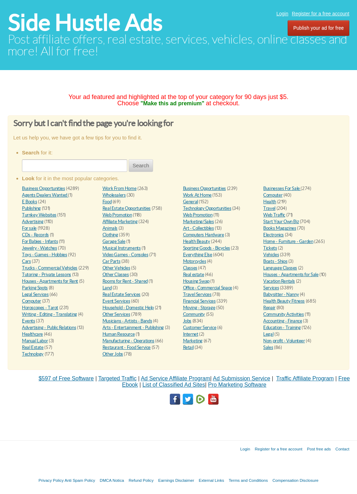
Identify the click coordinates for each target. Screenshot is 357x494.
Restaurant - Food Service (126, 347)
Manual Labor (35, 340)
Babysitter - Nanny (281, 294)
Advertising (33, 221)
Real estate (193, 274)
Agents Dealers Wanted (45, 195)
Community (194, 314)
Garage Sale (114, 241)
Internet (190, 334)
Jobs (187, 321)
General (190, 201)
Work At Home (197, 195)
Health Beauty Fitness (284, 301)
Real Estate (33, 347)
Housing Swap (196, 281)
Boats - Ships (275, 261)
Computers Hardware (203, 234)
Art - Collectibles (198, 228)
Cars (26, 261)
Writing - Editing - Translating (49, 314)
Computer (272, 195)
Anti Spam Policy (79, 480)
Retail (188, 347)
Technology (33, 354)
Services (271, 287)
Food (107, 201)
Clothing (110, 234)
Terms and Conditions (248, 480)
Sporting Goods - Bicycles (206, 248)
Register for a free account (320, 13)
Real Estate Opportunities (126, 208)
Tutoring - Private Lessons (46, 274)
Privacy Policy (50, 480)
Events (28, 321)
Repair (269, 307)
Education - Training (282, 327)
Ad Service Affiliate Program (175, 378)
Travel (269, 208)
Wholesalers (114, 195)
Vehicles (271, 254)
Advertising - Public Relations (49, 327)
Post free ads (319, 449)
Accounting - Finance (282, 321)
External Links (211, 480)
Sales (268, 347)
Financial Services (199, 301)
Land (107, 287)
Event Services (116, 301)
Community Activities (283, 314)
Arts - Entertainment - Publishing (133, 327)
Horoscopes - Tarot (40, 307)
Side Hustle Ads (85, 23)
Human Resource (118, 334)
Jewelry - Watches (39, 248)
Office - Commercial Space (207, 287)
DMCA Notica (112, 480)
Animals (109, 228)
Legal (268, 334)
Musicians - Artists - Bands (127, 321)
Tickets (270, 248)
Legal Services (35, 294)
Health (269, 201)
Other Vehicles (116, 268)
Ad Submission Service (242, 378)
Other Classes (115, 274)
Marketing (193, 340)
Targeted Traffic (117, 378)
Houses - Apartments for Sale (290, 274)
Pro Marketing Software (237, 385)
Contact (342, 449)
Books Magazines (279, 228)
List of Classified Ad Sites (173, 385)
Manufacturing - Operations (128, 340)
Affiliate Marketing (120, 221)
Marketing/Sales (198, 221)
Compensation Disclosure (295, 480)
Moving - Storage (199, 307)
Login (282, 13)
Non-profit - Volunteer (284, 340)
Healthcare (32, 334)
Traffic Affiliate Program (305, 378)
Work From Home (119, 188)
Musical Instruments (121, 248)
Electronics (273, 234)
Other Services (116, 314)
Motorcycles (194, 261)
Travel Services (197, 294)
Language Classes (280, 268)
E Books (29, 201)
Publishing (31, 208)
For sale (29, 228)
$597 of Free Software (66, 378)
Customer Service (200, 327)
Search (140, 165)
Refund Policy (141, 480)
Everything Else (197, 254)
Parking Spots (35, 287)
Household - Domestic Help (128, 307)
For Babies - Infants (40, 241)
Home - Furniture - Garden (288, 241)
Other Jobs (112, 354)
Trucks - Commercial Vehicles (49, 268)
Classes (190, 268)
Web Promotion (117, 215)
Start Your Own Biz (281, 221)
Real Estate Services (121, 294)
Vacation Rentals (279, 281)
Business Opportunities (43, 188)
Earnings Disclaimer (176, 480)
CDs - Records (35, 234)
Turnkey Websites (39, 215)
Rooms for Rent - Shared (125, 281)
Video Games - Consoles (125, 254)
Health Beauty (196, 241)
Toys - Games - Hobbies (44, 254)
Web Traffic (274, 215)
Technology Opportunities (207, 208)
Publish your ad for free (318, 28)
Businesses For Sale (282, 188)
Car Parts (111, 261)
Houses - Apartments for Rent (50, 281)
